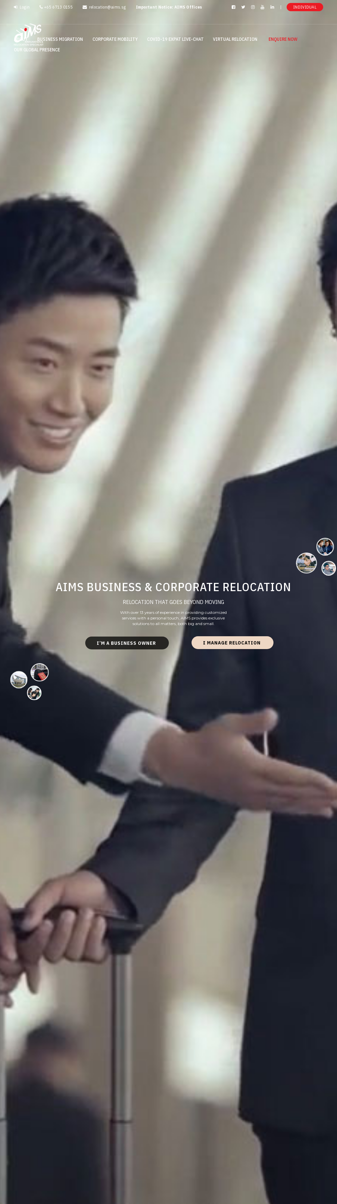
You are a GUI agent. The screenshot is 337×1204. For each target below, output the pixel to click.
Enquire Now (283, 39)
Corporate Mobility (115, 39)
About (21, 39)
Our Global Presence (37, 50)
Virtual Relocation (235, 39)
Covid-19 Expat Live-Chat (175, 39)
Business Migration (60, 39)
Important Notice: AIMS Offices (169, 7)
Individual (305, 7)
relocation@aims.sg (104, 7)
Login (22, 7)
